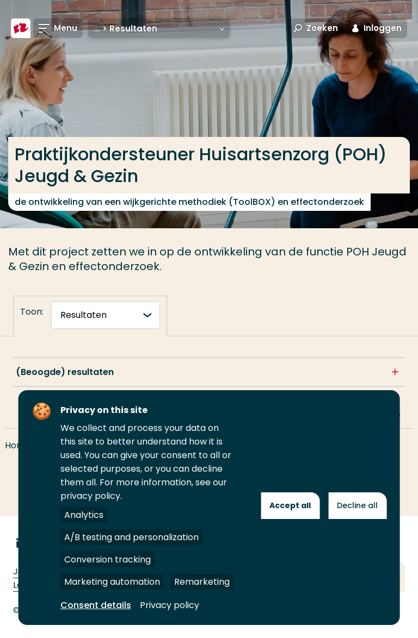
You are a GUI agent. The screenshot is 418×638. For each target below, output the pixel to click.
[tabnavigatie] (105, 315)
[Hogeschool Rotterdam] (20, 28)
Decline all (357, 505)
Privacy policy (169, 605)
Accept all (290, 505)
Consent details (95, 605)
